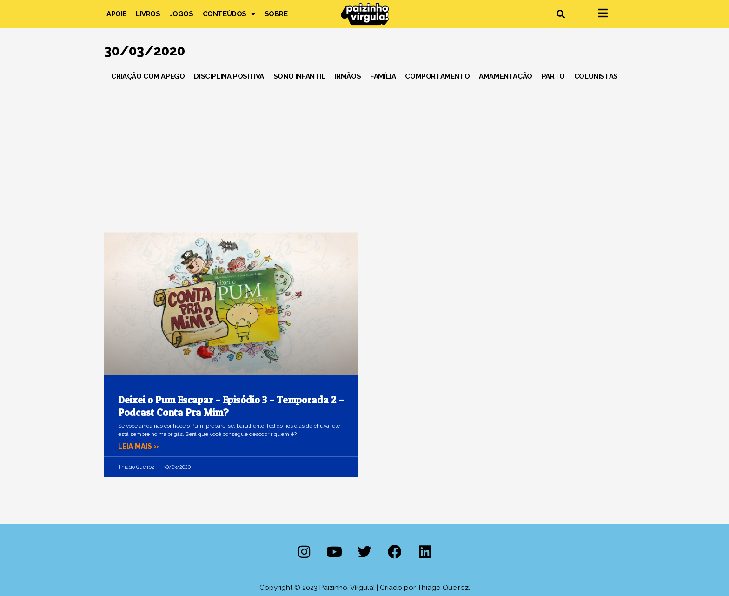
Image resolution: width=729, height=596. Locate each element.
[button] (560, 14)
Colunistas (596, 76)
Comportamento (437, 76)
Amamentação (505, 76)
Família (383, 76)
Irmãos (348, 76)
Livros (148, 14)
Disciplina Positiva (229, 76)
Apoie (116, 14)
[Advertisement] (364, 153)
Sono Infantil (299, 76)
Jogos (181, 14)
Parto (553, 76)
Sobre (276, 14)
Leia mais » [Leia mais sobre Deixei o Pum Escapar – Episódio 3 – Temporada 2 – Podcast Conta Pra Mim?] (138, 446)
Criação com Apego (148, 76)
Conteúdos (229, 14)
